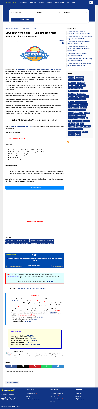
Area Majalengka (73, 96)
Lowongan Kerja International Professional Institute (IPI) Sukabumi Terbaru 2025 (78, 49)
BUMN (80, 110)
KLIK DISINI (49, 281)
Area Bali (71, 77)
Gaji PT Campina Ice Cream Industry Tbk (17, 243)
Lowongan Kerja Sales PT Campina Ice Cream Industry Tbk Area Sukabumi (39, 69)
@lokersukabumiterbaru (33, 344)
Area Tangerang (83, 104)
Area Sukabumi (23, 2)
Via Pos (78, 134)
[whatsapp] (46, 366)
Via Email (41, 2)
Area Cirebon (81, 85)
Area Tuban (83, 107)
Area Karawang (82, 93)
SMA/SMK (71, 123)
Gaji (82, 112)
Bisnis (70, 110)
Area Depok (72, 88)
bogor (75, 110)
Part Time (71, 118)
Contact (28, 396)
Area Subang (83, 102)
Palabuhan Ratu (81, 115)
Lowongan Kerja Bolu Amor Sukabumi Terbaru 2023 (32, 288)
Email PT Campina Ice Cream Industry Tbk (42, 240)
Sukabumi (71, 126)
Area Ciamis (72, 82)
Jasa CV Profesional (56, 399)
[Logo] (12, 390)
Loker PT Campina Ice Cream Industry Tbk (17, 240)
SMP (68, 2)
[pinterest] (35, 366)
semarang (86, 121)
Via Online (49, 2)
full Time (76, 112)
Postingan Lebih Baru (12, 382)
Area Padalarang (84, 96)
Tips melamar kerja (74, 129)
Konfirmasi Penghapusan (33, 399)
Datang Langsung (59, 2)
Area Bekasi (72, 80)
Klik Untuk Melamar (35, 187)
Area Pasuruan (73, 99)
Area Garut (79, 88)
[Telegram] (14, 398)
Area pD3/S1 (82, 99)
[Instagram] (6, 398)
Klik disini (33, 340)
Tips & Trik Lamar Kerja (56, 393)
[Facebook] (2, 398)
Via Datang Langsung (74, 131)
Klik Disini (53, 313)
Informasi (87, 112)
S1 (87, 118)
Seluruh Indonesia (77, 121)
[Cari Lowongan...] (22, 13)
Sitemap (52, 401)
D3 (85, 110)
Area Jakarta (83, 91)
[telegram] (58, 366)
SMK (77, 123)
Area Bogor (80, 80)
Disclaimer (78, 396)
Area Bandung (79, 77)
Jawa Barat (72, 115)
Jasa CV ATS (54, 396)
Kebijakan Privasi (79, 399)
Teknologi (78, 126)
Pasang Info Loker (31, 393)
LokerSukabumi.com (17, 301)
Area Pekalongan (73, 102)
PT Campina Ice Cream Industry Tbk (21, 126)
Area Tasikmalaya (73, 107)
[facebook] (11, 366)
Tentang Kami (78, 393)
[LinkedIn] (10, 398)
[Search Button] (91, 2)
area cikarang (72, 85)
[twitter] (23, 366)
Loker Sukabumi (15, 406)
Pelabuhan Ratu (80, 118)
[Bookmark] (63, 43)
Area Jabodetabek (74, 91)
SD (70, 121)
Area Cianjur (33, 2)
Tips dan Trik (86, 126)
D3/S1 (73, 2)
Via (82, 129)
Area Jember (72, 93)
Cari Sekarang (22, 19)
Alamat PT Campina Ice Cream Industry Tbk (41, 243)
